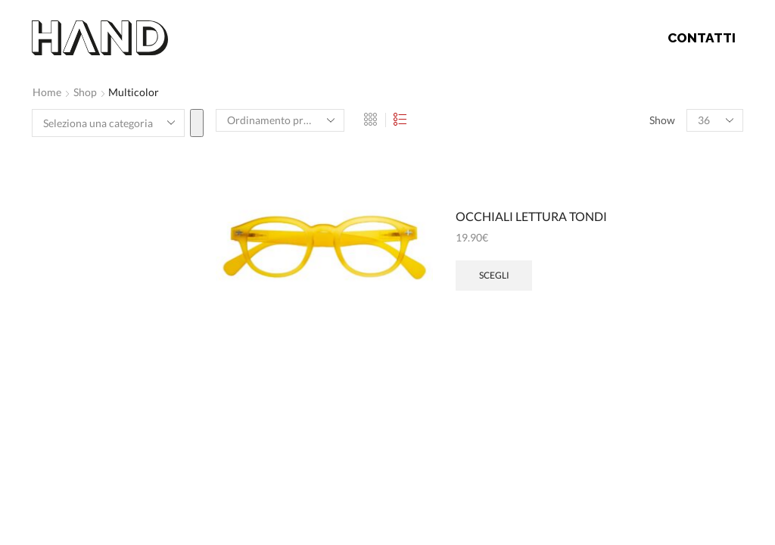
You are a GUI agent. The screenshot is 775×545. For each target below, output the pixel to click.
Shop (85, 92)
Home (47, 92)
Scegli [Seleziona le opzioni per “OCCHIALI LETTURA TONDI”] (494, 275)
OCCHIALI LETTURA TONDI (531, 216)
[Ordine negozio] (280, 120)
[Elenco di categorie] (108, 123)
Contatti (702, 37)
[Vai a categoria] (197, 123)
